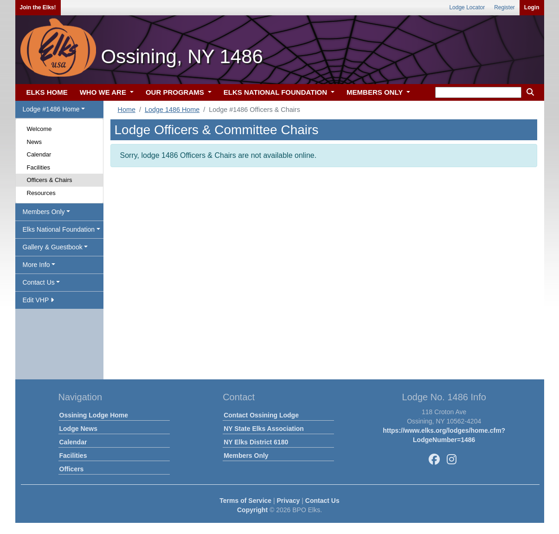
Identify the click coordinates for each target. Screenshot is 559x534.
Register (504, 7)
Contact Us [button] (39, 282)
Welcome (39, 128)
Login (532, 7)
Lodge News (78, 428)
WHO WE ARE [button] (104, 92)
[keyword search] (478, 92)
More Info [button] (36, 264)
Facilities (39, 167)
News (34, 141)
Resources (41, 192)
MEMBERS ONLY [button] (376, 92)
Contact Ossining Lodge (261, 415)
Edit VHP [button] (38, 300)
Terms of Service (245, 500)
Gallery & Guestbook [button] (53, 247)
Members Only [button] (44, 211)
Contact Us (322, 500)
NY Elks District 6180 (256, 442)
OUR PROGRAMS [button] (176, 92)
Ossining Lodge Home (94, 415)
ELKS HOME (47, 92)
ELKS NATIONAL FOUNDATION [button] (276, 92)
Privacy (288, 500)
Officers (71, 469)
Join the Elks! (38, 7)
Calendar (39, 154)
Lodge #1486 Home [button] (51, 109)
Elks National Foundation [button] (59, 229)
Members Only (246, 455)
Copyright (252, 510)
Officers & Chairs (49, 179)
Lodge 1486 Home (172, 109)
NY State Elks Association (264, 428)
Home (126, 109)
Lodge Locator (467, 7)
